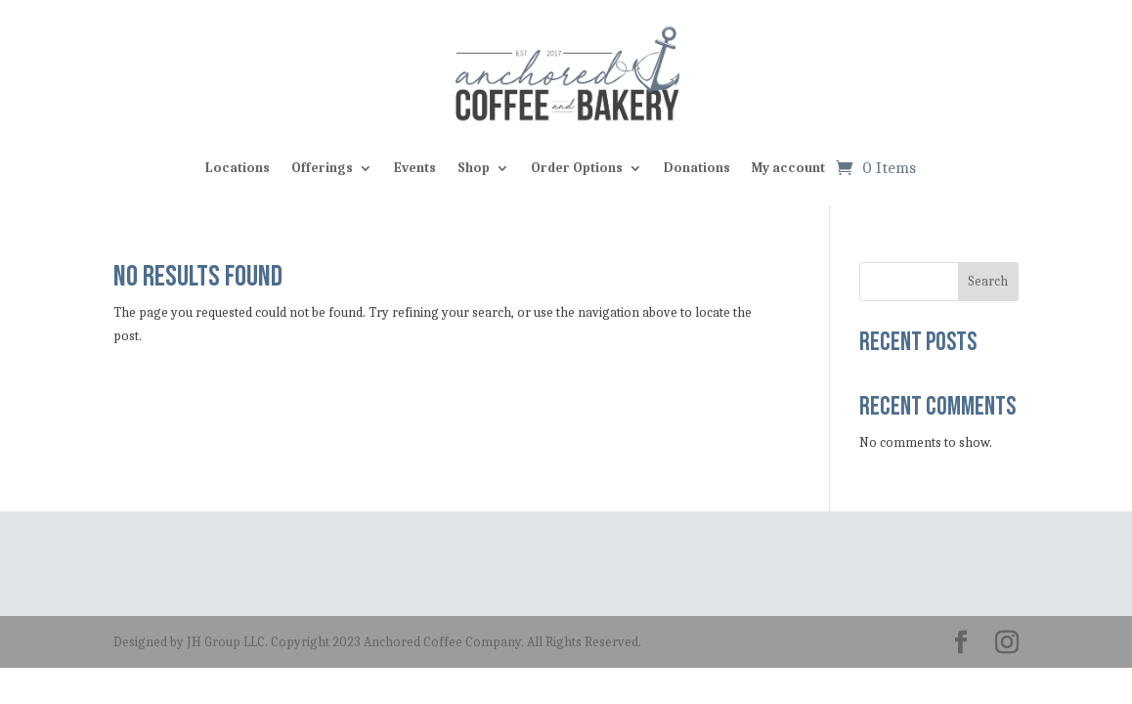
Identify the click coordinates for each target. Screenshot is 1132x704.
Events (415, 167)
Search (988, 281)
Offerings (322, 167)
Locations (237, 167)
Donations (697, 167)
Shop (473, 167)
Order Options (577, 167)
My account (788, 167)
